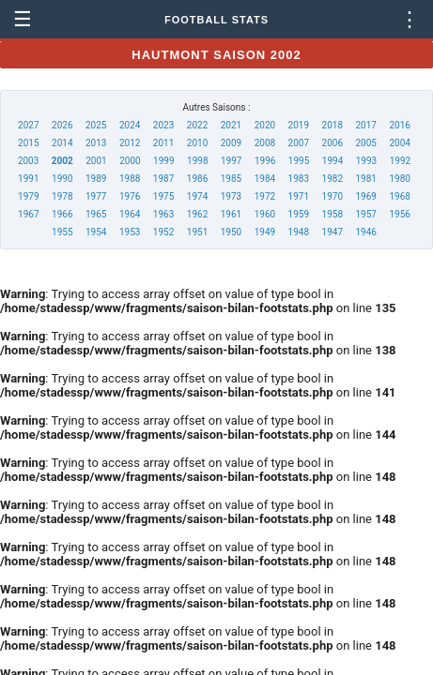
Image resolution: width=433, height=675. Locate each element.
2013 (95, 143)
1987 (163, 178)
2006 (332, 143)
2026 (62, 125)
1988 (129, 178)
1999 (163, 161)
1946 (365, 232)
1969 (365, 196)
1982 (332, 178)
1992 (400, 161)
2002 (62, 161)
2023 (163, 125)
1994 (332, 161)
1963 (163, 214)
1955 (62, 232)
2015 (28, 143)
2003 (28, 161)
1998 (197, 161)
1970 (332, 196)
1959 (298, 214)
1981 (365, 178)
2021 (231, 125)
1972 (265, 196)
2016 (399, 125)
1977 (95, 196)
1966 (62, 214)
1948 (298, 232)
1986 (197, 178)
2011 (163, 143)
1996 (265, 161)
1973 (231, 196)
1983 (298, 178)
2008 (265, 143)
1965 (95, 214)
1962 (197, 214)
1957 (365, 214)
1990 (62, 178)
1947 (332, 232)
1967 (28, 214)
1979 (28, 196)
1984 (265, 178)
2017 (365, 125)
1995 (298, 161)
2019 (298, 125)
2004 (399, 143)
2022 (197, 125)
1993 (366, 161)
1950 (231, 232)
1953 (129, 232)
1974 (197, 196)
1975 (163, 196)
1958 (332, 214)
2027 (28, 125)
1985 (231, 178)
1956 (399, 214)
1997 (231, 161)
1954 (95, 232)
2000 (129, 161)
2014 (62, 143)
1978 (62, 196)
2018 (332, 125)
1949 (265, 232)
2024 (129, 125)
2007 (298, 143)
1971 (298, 196)
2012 (129, 143)
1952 (163, 232)
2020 (265, 125)
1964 (129, 214)
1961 (231, 214)
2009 (231, 143)
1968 (399, 196)
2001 (95, 161)
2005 (365, 143)
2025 (95, 125)
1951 (197, 232)
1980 (399, 178)
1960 (265, 214)
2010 (197, 143)
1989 (95, 178)
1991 (28, 178)
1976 (129, 196)
